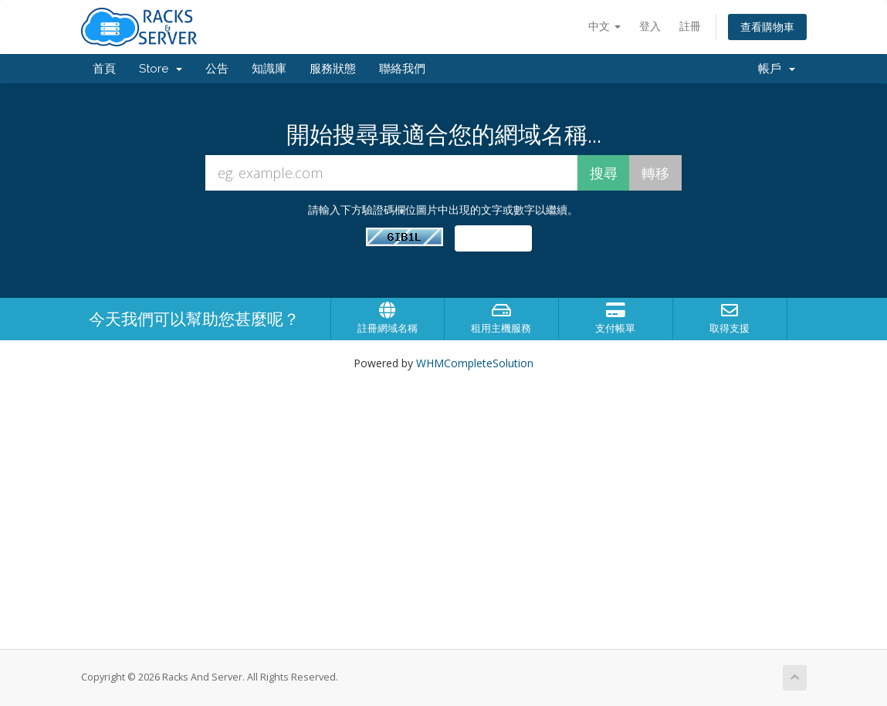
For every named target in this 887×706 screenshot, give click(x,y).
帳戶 (776, 69)
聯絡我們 (402, 69)
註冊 (690, 26)
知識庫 (269, 69)
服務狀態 (333, 69)
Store (160, 69)
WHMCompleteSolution (474, 363)
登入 (650, 26)
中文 (604, 26)
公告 (217, 69)
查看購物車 (767, 26)
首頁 (104, 69)
